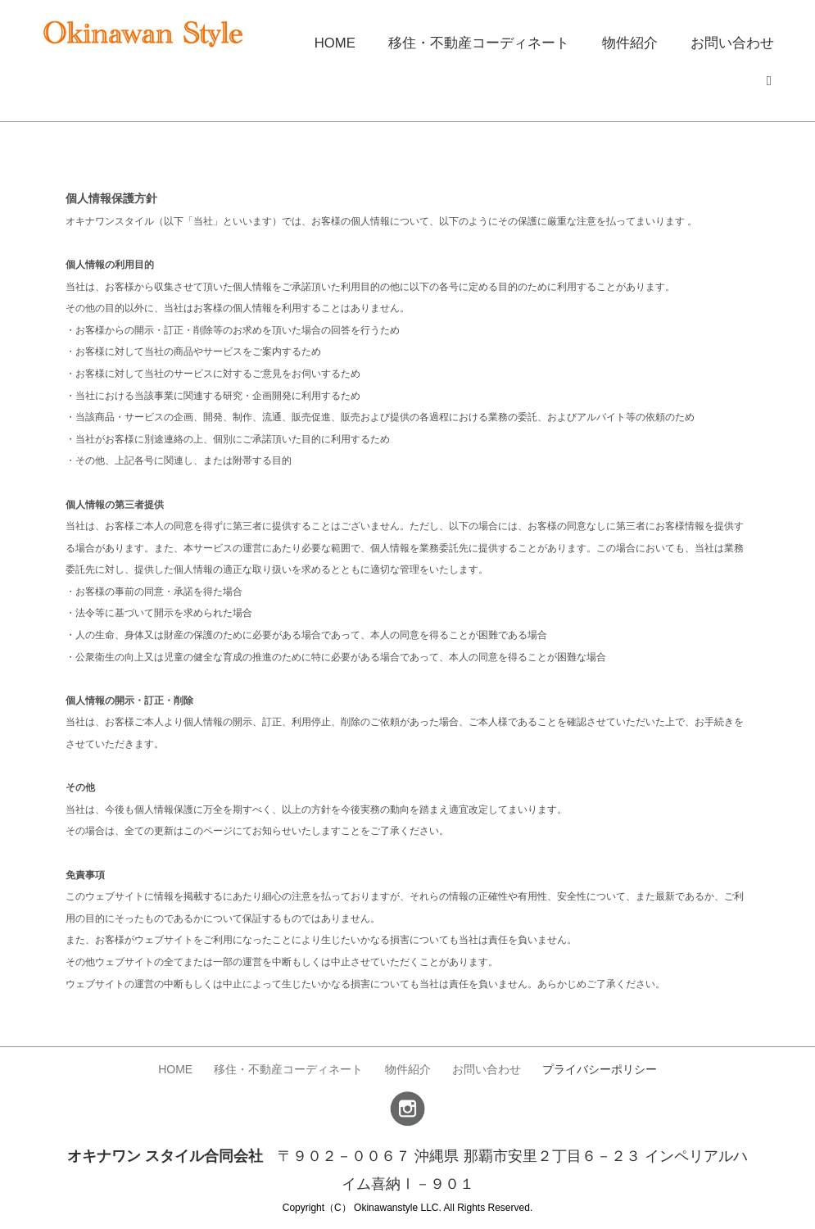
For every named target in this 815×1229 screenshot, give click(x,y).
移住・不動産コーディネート (492, 41)
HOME (354, 41)
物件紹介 (636, 41)
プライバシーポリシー (606, 1065)
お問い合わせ (734, 41)
